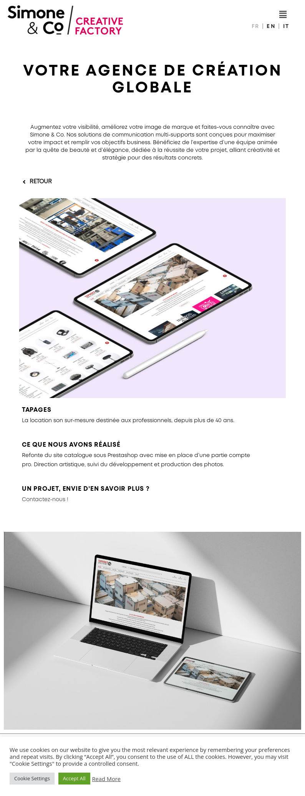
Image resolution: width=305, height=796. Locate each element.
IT (286, 26)
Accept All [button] (74, 778)
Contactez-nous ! (45, 499)
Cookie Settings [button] (32, 778)
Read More (106, 778)
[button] (37, 182)
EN (272, 26)
